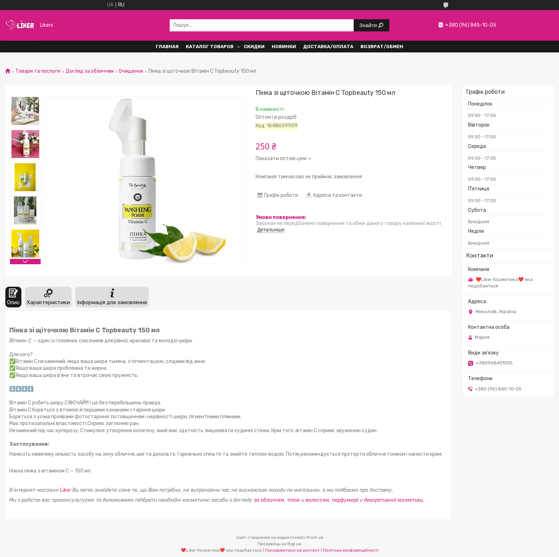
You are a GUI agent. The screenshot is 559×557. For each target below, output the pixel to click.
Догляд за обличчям (90, 71)
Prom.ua (315, 537)
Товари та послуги (37, 71)
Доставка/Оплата (328, 46)
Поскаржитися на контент (292, 550)
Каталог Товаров (210, 46)
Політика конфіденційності (351, 550)
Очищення (131, 71)
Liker (65, 490)
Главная (167, 46)
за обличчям (269, 500)
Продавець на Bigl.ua (279, 543)
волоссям (317, 500)
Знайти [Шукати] (368, 25)
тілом (294, 500)
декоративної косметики (393, 500)
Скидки (254, 46)
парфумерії (345, 500)
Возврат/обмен (381, 46)
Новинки (284, 46)
